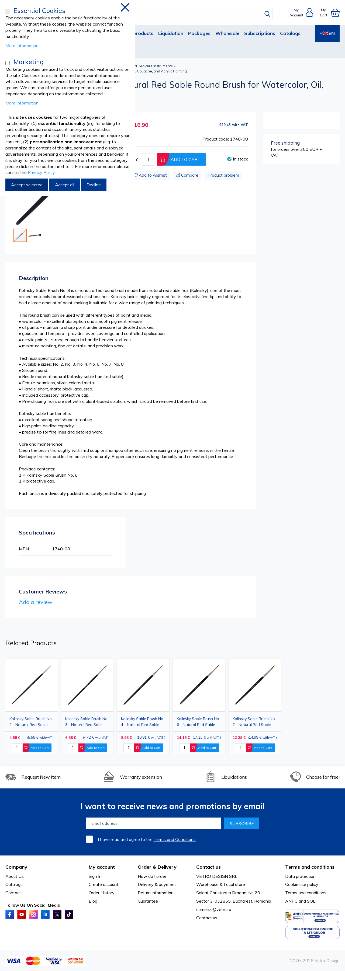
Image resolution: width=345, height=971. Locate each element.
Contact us (206, 917)
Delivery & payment (157, 884)
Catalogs (290, 33)
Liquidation (170, 33)
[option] (143, 707)
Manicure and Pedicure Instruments (143, 66)
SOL (311, 901)
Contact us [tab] (208, 867)
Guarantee (148, 901)
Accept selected (27, 184)
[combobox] (177, 14)
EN (327, 33)
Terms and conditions (305, 892)
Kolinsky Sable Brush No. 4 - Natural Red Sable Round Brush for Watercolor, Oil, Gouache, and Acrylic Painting (142, 721)
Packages (199, 33)
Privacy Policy (41, 172)
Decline (94, 184)
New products (137, 33)
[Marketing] (7, 63)
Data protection (300, 876)
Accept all (64, 184)
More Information (22, 45)
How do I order (152, 876)
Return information (156, 892)
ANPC (291, 901)
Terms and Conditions (175, 839)
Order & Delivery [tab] (157, 867)
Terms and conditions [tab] (309, 867)
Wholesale (227, 33)
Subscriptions (259, 33)
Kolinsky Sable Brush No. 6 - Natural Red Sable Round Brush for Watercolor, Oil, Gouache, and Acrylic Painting (198, 721)
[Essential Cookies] (7, 11)
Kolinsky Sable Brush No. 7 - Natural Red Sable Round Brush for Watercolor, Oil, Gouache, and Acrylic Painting (254, 721)
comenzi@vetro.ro (213, 909)
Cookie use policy (301, 884)
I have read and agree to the (147, 839)
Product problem (223, 175)
